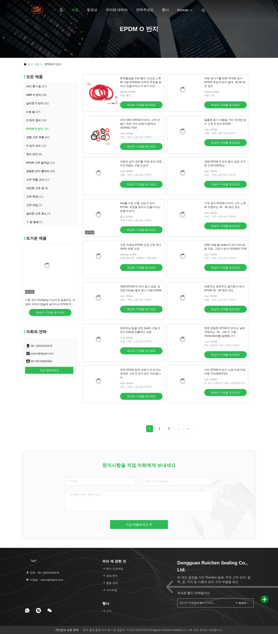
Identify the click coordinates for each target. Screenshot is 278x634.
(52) (37, 103)
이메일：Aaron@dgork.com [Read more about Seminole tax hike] (44, 579)
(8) (34, 154)
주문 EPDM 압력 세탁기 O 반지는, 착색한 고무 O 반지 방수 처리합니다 (141, 373)
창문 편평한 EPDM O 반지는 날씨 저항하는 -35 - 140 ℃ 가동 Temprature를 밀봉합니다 (224, 332)
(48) (36, 94)
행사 (165, 10)
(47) (36, 86)
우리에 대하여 (117, 10)
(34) (36, 120)
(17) (38, 179)
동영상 (92, 10)
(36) (37, 128)
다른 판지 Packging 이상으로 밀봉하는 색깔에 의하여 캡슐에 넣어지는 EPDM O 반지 (50, 304)
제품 (74, 10)
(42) (38, 137)
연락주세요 (144, 10)
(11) (34, 196)
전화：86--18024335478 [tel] (42, 572)
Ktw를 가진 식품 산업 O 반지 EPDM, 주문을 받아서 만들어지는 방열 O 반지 (140, 207)
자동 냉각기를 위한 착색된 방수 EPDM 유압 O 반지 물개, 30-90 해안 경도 (224, 82)
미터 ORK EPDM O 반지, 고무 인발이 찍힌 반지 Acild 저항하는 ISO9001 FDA (140, 123)
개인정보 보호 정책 (66, 629)
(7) (34, 205)
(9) (37, 188)
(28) (40, 171)
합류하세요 (242, 603)
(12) (36, 145)
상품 (36, 64)
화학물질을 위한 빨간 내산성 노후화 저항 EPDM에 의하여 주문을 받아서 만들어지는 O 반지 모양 (140, 82)
